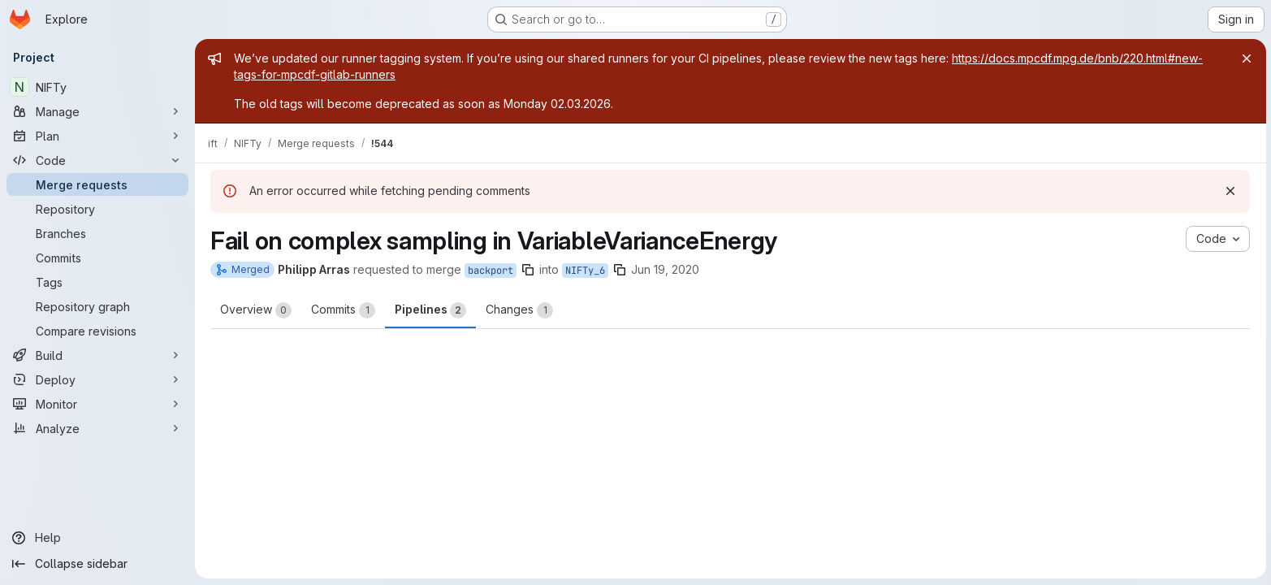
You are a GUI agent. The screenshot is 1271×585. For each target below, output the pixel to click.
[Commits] (97, 257)
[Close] (1245, 58)
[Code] (97, 160)
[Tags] (97, 282)
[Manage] (97, 111)
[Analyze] (97, 428)
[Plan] (97, 135)
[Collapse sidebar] (97, 563)
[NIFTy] (97, 87)
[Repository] (97, 208)
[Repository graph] (97, 306)
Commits (343, 310)
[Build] (97, 355)
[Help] (97, 537)
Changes (519, 310)
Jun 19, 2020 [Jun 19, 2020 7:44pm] (665, 269)
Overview (256, 310)
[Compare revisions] (97, 330)
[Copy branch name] (528, 270)
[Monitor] (97, 403)
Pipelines (430, 310)
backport (490, 270)
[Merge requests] (97, 184)
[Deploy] (97, 379)
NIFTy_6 (585, 270)
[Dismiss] (1230, 191)
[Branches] (97, 233)
